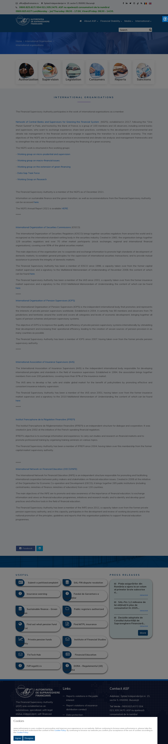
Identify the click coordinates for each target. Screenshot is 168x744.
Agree (18, 738)
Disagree (29, 738)
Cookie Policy (60, 730)
